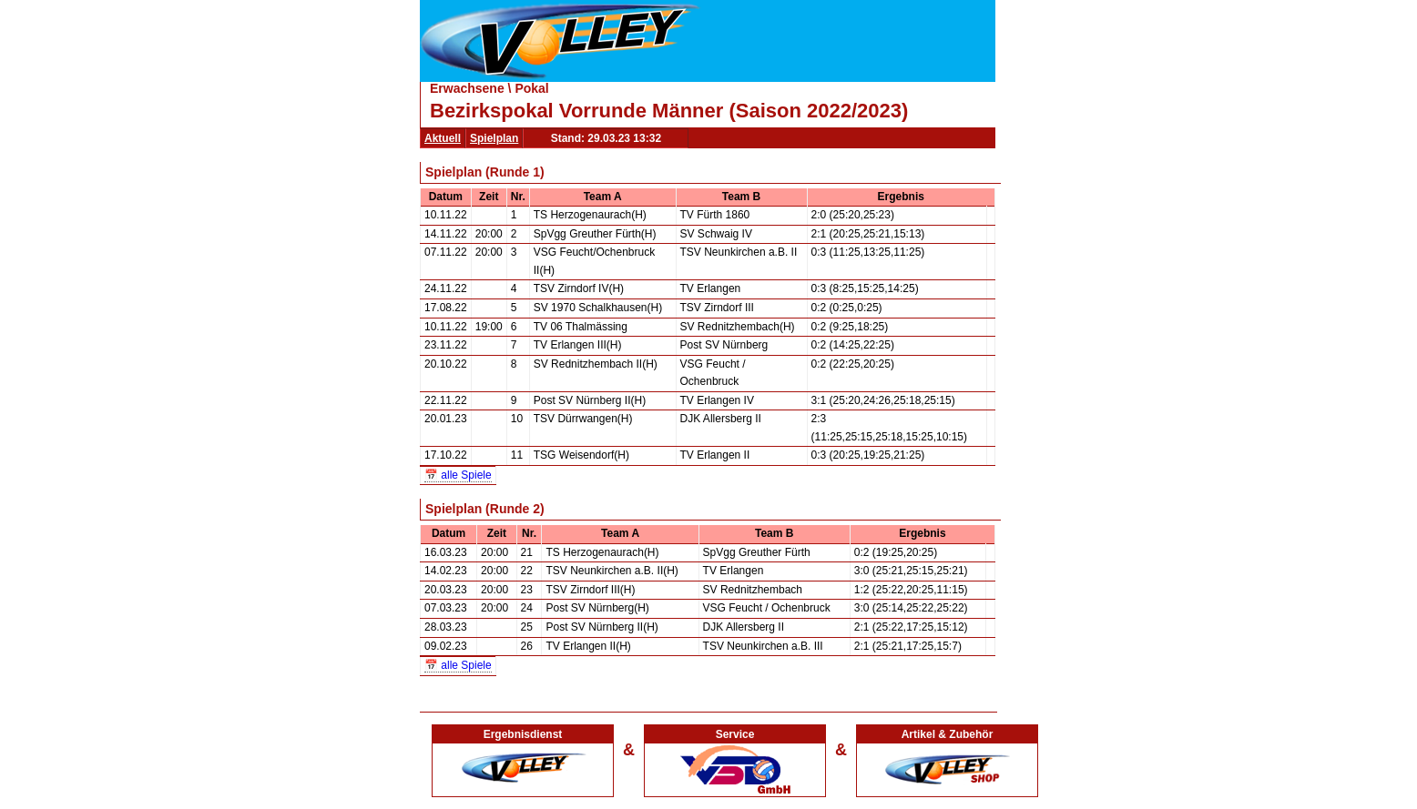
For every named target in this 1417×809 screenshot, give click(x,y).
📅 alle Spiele (458, 475)
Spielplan (494, 138)
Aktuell (442, 138)
